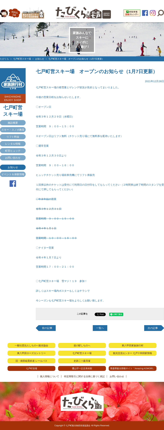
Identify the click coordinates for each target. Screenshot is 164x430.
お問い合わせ (12, 157)
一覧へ (100, 328)
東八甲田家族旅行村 (132, 345)
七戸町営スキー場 (22, 59)
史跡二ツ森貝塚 (82, 360)
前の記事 (47, 328)
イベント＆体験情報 (12, 174)
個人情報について (49, 376)
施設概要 (13, 122)
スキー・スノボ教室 (12, 129)
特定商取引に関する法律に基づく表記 (84, 376)
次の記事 (153, 328)
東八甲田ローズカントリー (31, 353)
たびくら (4, 59)
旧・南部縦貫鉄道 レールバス (31, 360)
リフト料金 (12, 136)
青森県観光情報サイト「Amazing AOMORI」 (132, 368)
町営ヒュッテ (12, 150)
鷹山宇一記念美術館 (82, 368)
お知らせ (39, 59)
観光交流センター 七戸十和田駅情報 (132, 353)
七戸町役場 (31, 368)
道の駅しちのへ (82, 345)
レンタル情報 (12, 143)
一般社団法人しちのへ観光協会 (31, 345)
